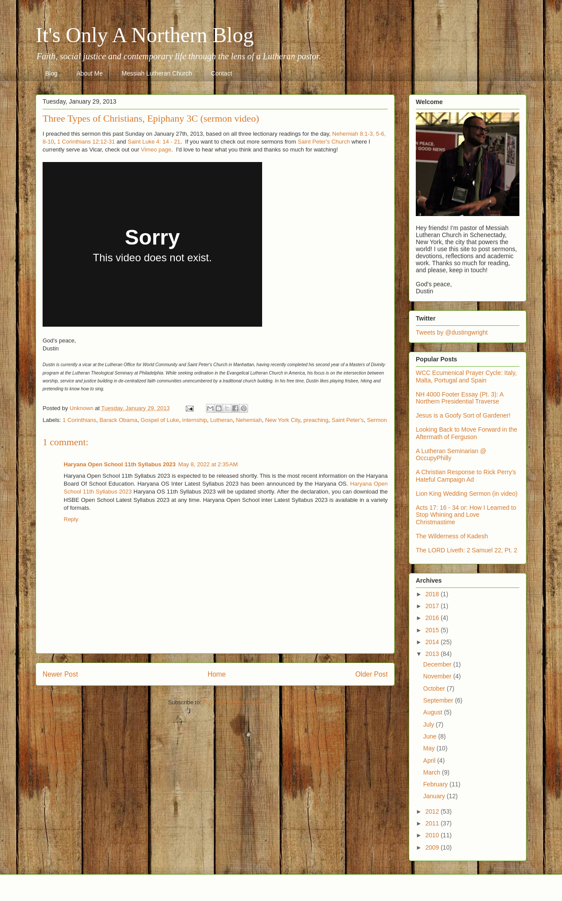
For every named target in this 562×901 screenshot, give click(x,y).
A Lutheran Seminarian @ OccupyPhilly (451, 454)
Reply (71, 519)
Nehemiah (249, 420)
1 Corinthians (80, 420)
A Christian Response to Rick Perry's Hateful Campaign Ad (466, 476)
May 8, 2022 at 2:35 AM (208, 464)
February (436, 784)
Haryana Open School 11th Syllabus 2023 (120, 464)
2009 (433, 847)
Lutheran (221, 420)
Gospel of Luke (159, 420)
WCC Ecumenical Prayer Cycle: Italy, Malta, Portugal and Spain (466, 376)
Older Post (371, 674)
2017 (433, 605)
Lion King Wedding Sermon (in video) (467, 493)
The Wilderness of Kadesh (452, 536)
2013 (433, 653)
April (430, 760)
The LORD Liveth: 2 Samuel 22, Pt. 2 (466, 550)
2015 (433, 630)
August (433, 712)
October (435, 688)
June (430, 736)
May (429, 748)
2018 (433, 594)
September (439, 700)
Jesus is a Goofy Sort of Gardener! (463, 415)
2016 (433, 617)
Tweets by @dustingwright (452, 332)
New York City (282, 420)
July (429, 724)
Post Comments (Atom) (232, 702)
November (438, 676)
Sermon (377, 420)
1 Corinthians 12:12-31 (86, 141)
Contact (221, 73)
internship (194, 420)
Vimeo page (156, 149)
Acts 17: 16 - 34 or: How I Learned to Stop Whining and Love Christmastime (466, 515)
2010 (433, 835)
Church (340, 141)
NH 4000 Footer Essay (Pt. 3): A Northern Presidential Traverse (459, 398)
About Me (89, 73)
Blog (51, 73)
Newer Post (60, 674)
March (432, 772)
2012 (433, 811)
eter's (323, 141)
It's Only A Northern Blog (145, 35)
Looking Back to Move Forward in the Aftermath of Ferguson (466, 433)
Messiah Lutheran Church (157, 73)
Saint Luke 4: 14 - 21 (154, 141)
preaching (315, 420)
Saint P (307, 141)
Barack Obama (118, 420)
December (438, 664)
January (435, 796)
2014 (433, 641)
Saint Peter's (347, 420)
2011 (433, 823)
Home (217, 674)
